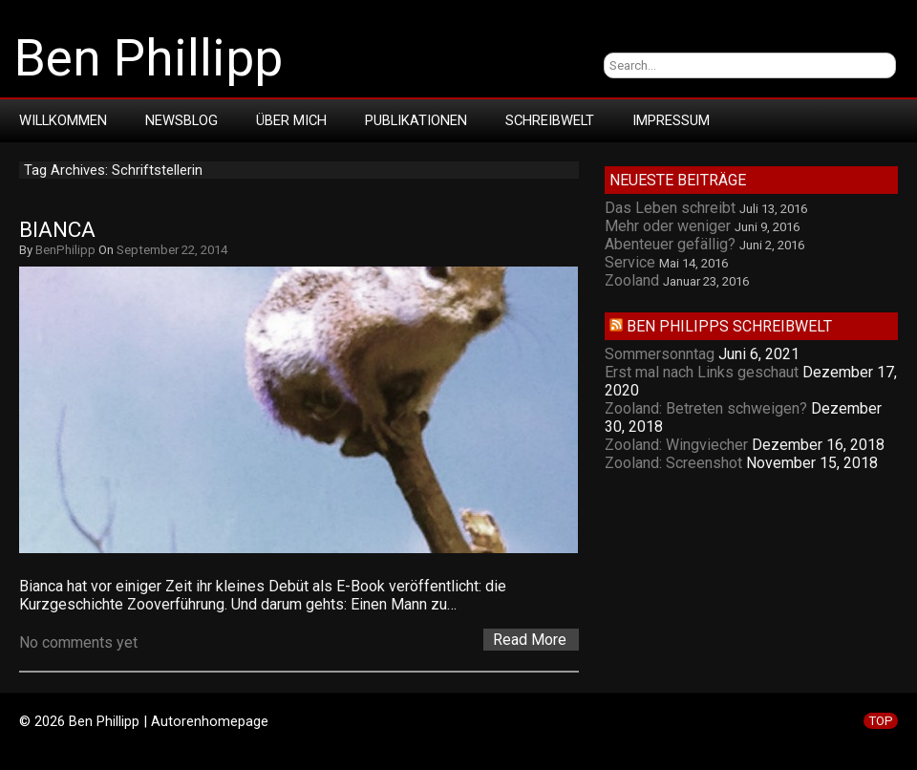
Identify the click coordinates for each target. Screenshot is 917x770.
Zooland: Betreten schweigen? (706, 408)
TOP (880, 721)
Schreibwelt (549, 120)
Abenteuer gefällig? (670, 244)
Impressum (671, 120)
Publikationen (416, 120)
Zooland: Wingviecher (676, 445)
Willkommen (63, 120)
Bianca (57, 230)
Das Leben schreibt (670, 208)
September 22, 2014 (172, 250)
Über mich (291, 120)
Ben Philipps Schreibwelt (729, 326)
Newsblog (181, 120)
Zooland (632, 280)
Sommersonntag (659, 354)
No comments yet (78, 642)
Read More (529, 640)
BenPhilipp (65, 250)
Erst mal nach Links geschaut (702, 372)
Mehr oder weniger (668, 226)
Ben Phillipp (148, 58)
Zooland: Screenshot (673, 463)
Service (630, 262)
